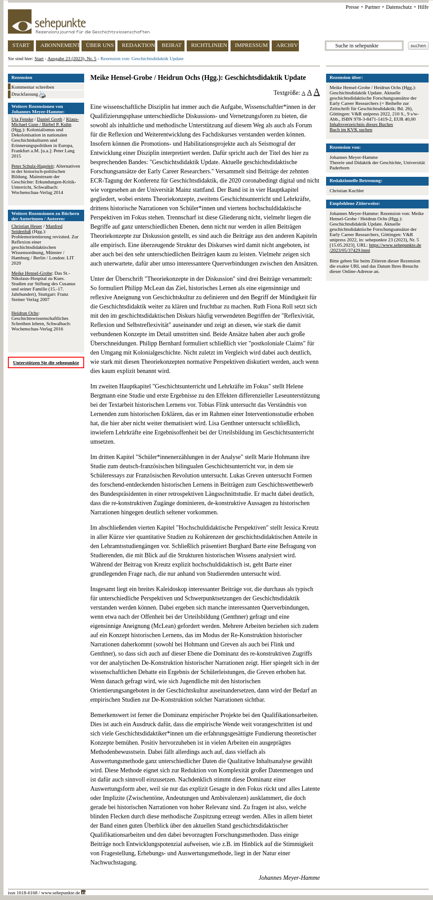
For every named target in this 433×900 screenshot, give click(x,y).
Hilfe (423, 7)
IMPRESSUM (251, 45)
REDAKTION (138, 45)
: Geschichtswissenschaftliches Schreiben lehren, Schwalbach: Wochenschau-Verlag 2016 (41, 320)
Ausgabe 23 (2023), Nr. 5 (71, 58)
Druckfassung (28, 94)
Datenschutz (399, 7)
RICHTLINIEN (209, 45)
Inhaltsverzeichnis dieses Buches (361, 124)
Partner (372, 7)
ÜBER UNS (100, 45)
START (20, 45)
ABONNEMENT (59, 45)
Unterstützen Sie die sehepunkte (46, 362)
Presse (352, 7)
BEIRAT (172, 45)
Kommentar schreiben (32, 87)
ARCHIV (287, 45)
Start (39, 58)
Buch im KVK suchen (351, 129)
